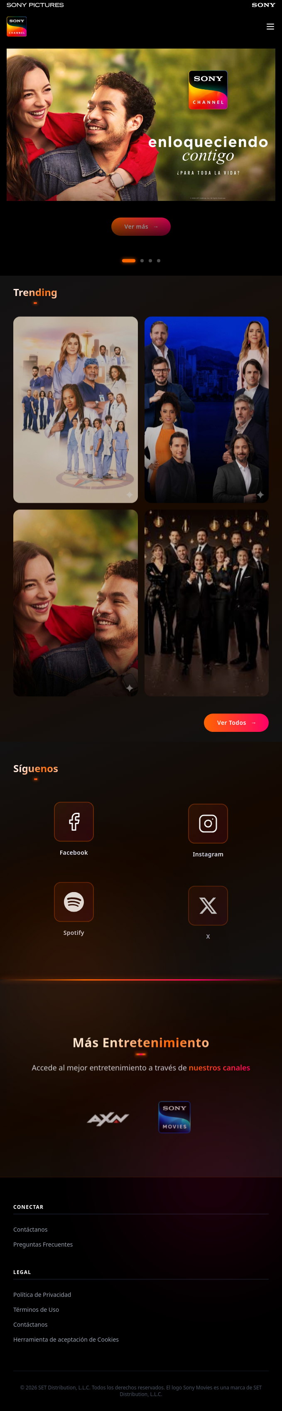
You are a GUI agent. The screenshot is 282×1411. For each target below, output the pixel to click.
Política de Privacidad (42, 1295)
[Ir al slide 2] (142, 260)
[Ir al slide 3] (150, 260)
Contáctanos (30, 1229)
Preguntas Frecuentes (43, 1244)
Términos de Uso (36, 1309)
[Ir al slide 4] (158, 260)
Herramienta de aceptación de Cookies (66, 1339)
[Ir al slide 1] (128, 260)
